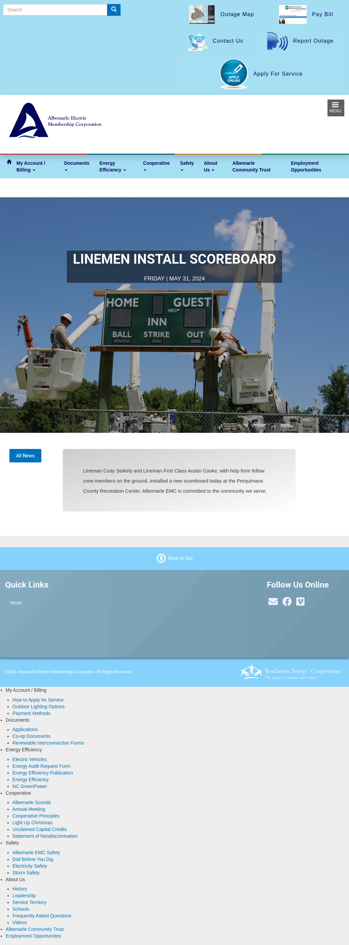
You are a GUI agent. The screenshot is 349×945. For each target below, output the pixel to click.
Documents (76, 165)
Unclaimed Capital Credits (39, 829)
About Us (210, 166)
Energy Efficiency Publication (42, 773)
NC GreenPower (29, 786)
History (19, 889)
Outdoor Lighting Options (38, 706)
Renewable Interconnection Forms (48, 743)
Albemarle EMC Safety (36, 852)
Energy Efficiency (112, 166)
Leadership (24, 895)
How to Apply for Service (38, 700)
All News (25, 455)
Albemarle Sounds (31, 802)
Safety (187, 165)
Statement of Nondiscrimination (45, 836)
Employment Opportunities (306, 166)
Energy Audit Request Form (41, 766)
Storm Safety (26, 872)
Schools (20, 909)
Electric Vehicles (29, 759)
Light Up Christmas (32, 822)
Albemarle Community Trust (251, 166)
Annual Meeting (28, 809)
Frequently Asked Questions (41, 915)
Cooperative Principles (35, 816)
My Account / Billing (30, 166)
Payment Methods (31, 713)
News (16, 602)
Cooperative (156, 165)
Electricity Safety (29, 866)
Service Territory (29, 902)
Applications (25, 729)
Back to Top (180, 558)
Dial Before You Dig (32, 859)
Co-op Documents (31, 736)
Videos (19, 922)
